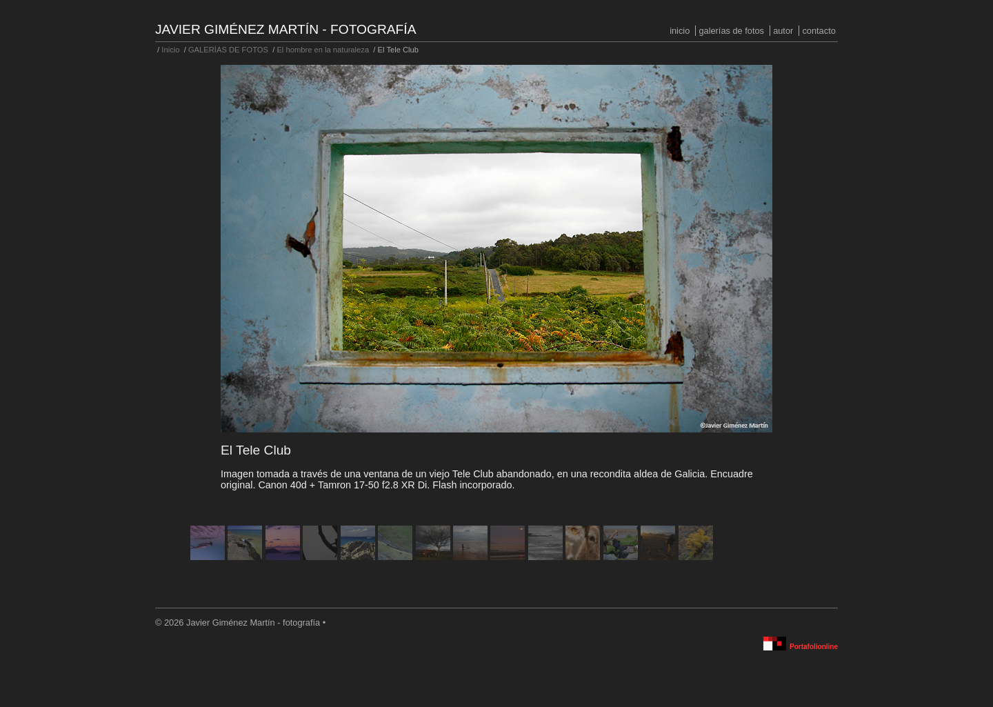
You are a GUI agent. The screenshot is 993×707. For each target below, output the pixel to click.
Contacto (818, 31)
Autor (783, 31)
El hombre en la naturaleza (323, 50)
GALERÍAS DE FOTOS (731, 31)
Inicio (680, 31)
